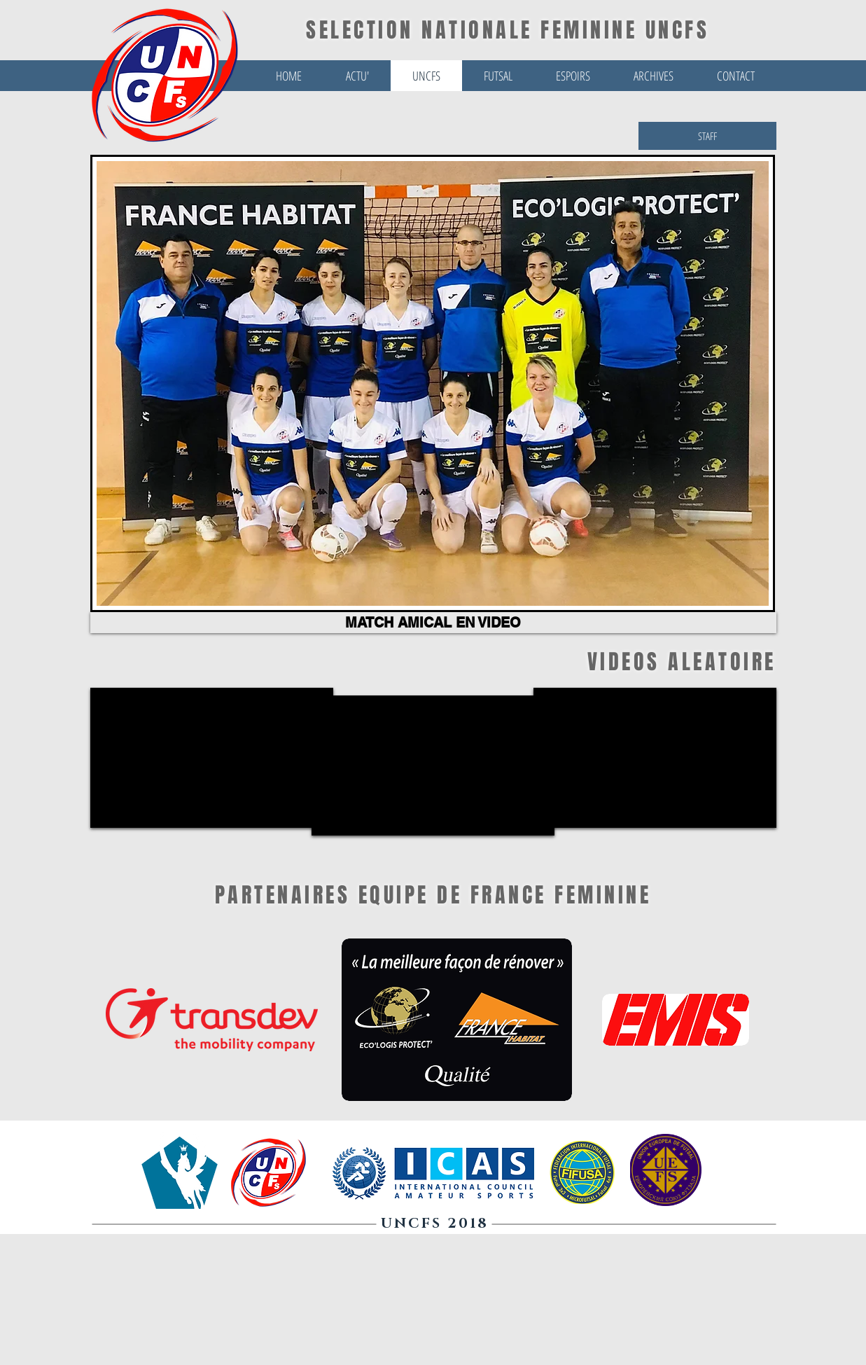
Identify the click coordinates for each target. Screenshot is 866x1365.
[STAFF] (707, 136)
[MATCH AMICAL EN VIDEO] (433, 622)
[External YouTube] (654, 758)
